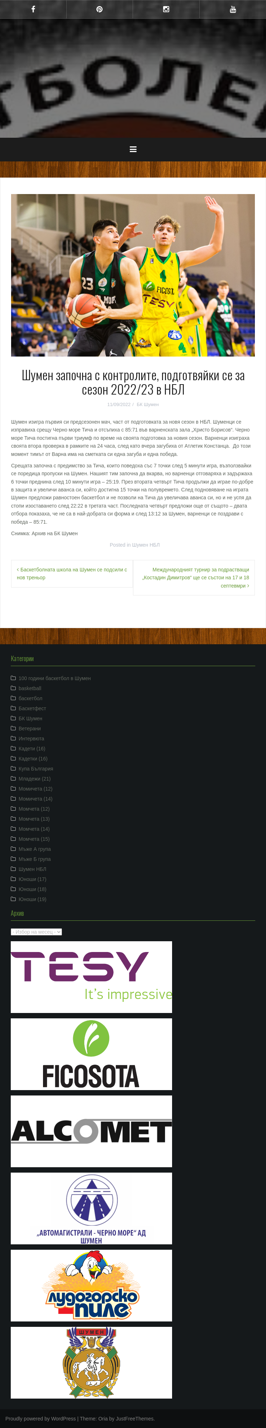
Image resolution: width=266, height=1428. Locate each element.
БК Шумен (147, 404)
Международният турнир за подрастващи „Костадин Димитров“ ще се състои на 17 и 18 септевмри (195, 578)
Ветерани (30, 728)
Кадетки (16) (33, 759)
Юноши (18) (33, 889)
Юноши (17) (33, 879)
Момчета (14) (34, 829)
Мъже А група (35, 849)
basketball (30, 688)
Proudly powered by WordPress (40, 1419)
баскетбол (30, 698)
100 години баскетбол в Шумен (55, 678)
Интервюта (31, 738)
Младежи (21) (35, 779)
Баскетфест (32, 708)
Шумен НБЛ (146, 545)
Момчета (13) (34, 819)
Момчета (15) (34, 839)
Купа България (36, 769)
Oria (103, 1419)
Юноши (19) (33, 899)
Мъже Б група (35, 859)
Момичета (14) (36, 799)
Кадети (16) (32, 748)
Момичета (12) (36, 789)
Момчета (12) (34, 809)
